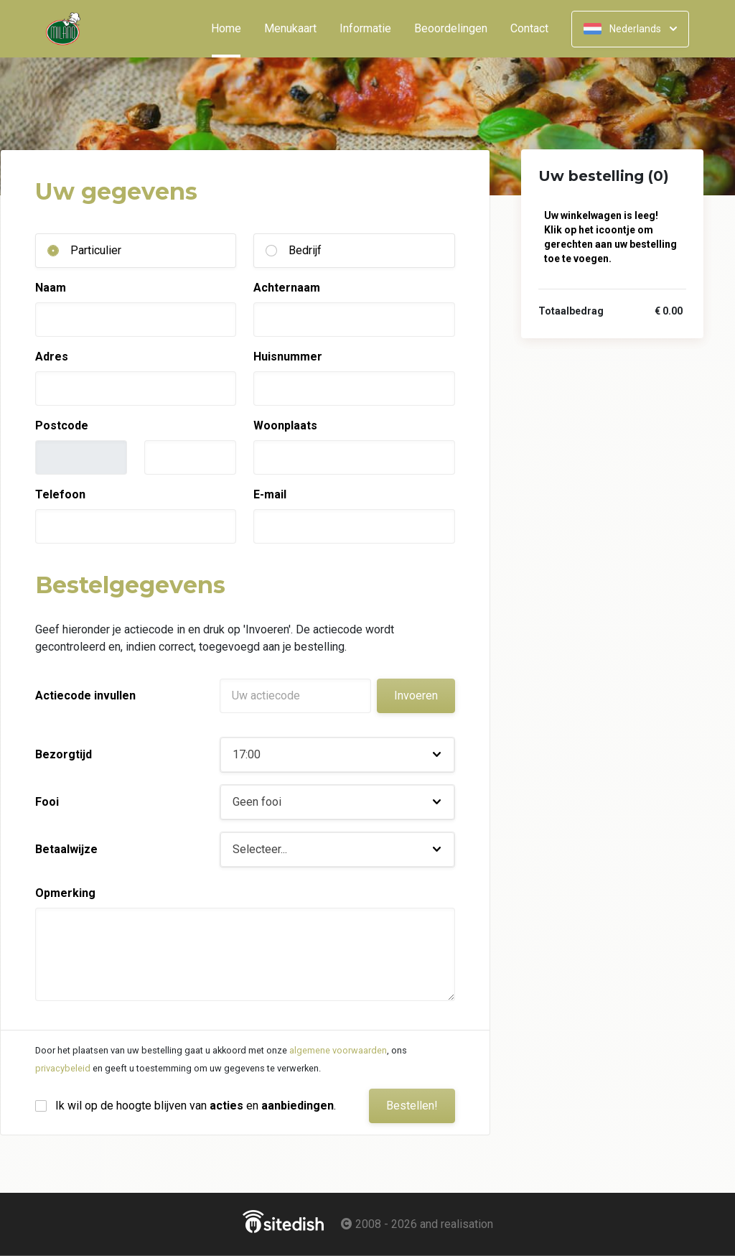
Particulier (95, 250)
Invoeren (416, 695)
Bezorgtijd (63, 754)
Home (232, 28)
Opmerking (65, 893)
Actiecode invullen (85, 695)
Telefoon (60, 494)
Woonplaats (285, 425)
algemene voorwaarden (338, 1050)
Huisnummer (287, 356)
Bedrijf (305, 250)
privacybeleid (62, 1068)
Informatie (365, 28)
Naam (50, 287)
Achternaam (286, 287)
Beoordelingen (450, 28)
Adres (51, 356)
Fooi (47, 802)
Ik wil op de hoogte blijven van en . (195, 1105)
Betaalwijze (66, 849)
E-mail (269, 494)
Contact (529, 28)
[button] (337, 755)
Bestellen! (412, 1105)
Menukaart (290, 28)
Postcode (61, 425)
